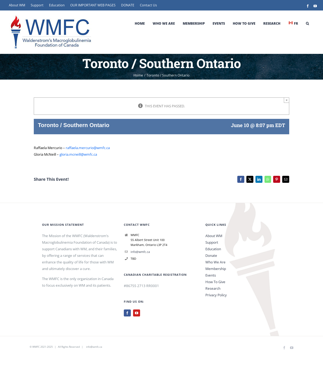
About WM (213, 235)
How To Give (215, 281)
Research (212, 288)
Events (210, 275)
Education (213, 249)
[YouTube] (136, 312)
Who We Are (215, 262)
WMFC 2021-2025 (42, 347)
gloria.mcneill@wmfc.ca (78, 154)
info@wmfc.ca (140, 252)
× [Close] (287, 100)
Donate (211, 255)
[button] (307, 23)
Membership (215, 268)
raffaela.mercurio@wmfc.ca (88, 147)
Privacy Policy (216, 295)
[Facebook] (127, 312)
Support (211, 242)
